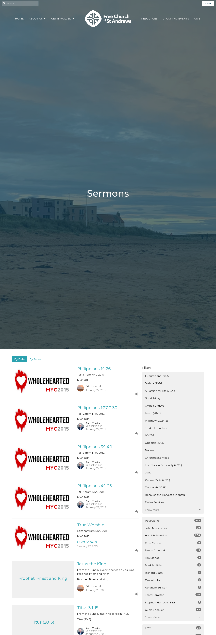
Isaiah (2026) (153, 413)
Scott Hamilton (173, 595)
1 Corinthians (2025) (157, 376)
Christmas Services (157, 457)
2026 (173, 628)
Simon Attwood (173, 550)
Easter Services (154, 502)
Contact (208, 3)
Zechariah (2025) (155, 487)
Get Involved (63, 18)
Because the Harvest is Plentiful (165, 494)
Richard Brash (173, 572)
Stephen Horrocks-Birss (173, 602)
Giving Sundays (154, 405)
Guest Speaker (173, 609)
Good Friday (152, 398)
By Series (35, 359)
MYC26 (149, 435)
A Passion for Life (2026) (160, 390)
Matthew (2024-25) (157, 420)
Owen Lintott (173, 580)
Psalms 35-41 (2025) (157, 480)
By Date (19, 359)
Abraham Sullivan (173, 587)
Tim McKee (173, 557)
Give (197, 18)
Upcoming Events (175, 18)
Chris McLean (173, 543)
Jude (148, 472)
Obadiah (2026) (154, 442)
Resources (149, 18)
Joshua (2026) (154, 383)
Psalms (149, 450)
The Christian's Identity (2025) (163, 465)
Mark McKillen (173, 565)
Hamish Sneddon (173, 535)
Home (19, 18)
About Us (37, 18)
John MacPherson (173, 528)
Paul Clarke (173, 520)
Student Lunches (156, 428)
